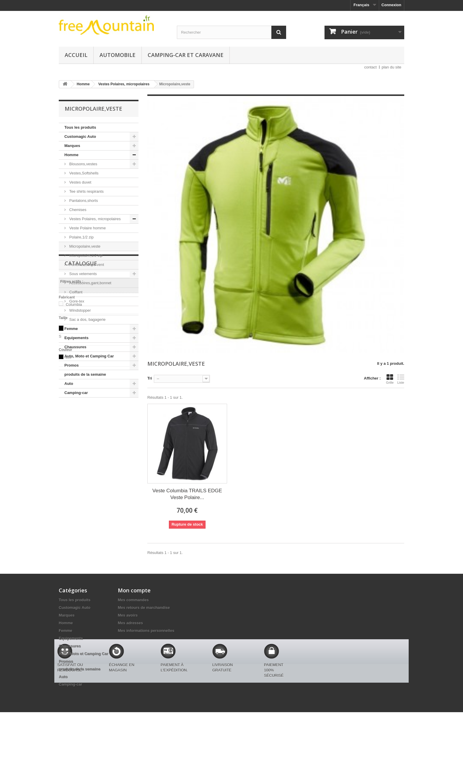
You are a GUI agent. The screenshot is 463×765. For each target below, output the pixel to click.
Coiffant (75, 292)
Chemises (77, 209)
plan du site (392, 67)
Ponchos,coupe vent (86, 264)
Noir (68, 509)
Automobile (118, 54)
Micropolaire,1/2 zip (85, 255)
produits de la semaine (85, 374)
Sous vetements (82, 274)
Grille (390, 379)
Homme (71, 155)
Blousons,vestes (82, 164)
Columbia (74, 456)
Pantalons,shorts (83, 200)
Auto (68, 383)
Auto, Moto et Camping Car (89, 356)
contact (370, 67)
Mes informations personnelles (146, 630)
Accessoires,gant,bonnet (89, 283)
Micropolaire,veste (84, 246)
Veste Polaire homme (87, 228)
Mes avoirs (128, 615)
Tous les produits (80, 127)
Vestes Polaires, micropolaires (94, 219)
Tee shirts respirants (86, 191)
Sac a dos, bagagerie (86, 319)
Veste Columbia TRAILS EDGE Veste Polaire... (187, 494)
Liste (400, 379)
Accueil (76, 54)
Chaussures (75, 347)
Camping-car (76, 392)
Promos (71, 365)
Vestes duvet (79, 182)
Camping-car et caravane (186, 54)
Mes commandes (133, 600)
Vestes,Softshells (83, 173)
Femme (71, 328)
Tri (149, 378)
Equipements (76, 338)
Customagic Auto (80, 136)
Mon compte (134, 590)
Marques (72, 145)
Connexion (391, 5)
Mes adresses (130, 623)
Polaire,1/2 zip (81, 237)
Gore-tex (76, 301)
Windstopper (79, 310)
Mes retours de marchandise (144, 607)
